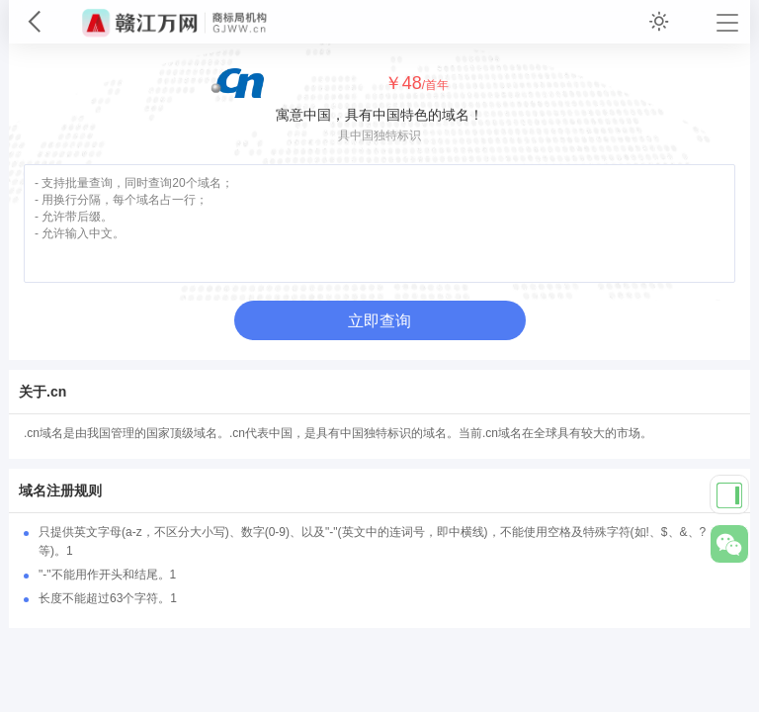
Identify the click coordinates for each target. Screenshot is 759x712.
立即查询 (379, 320)
